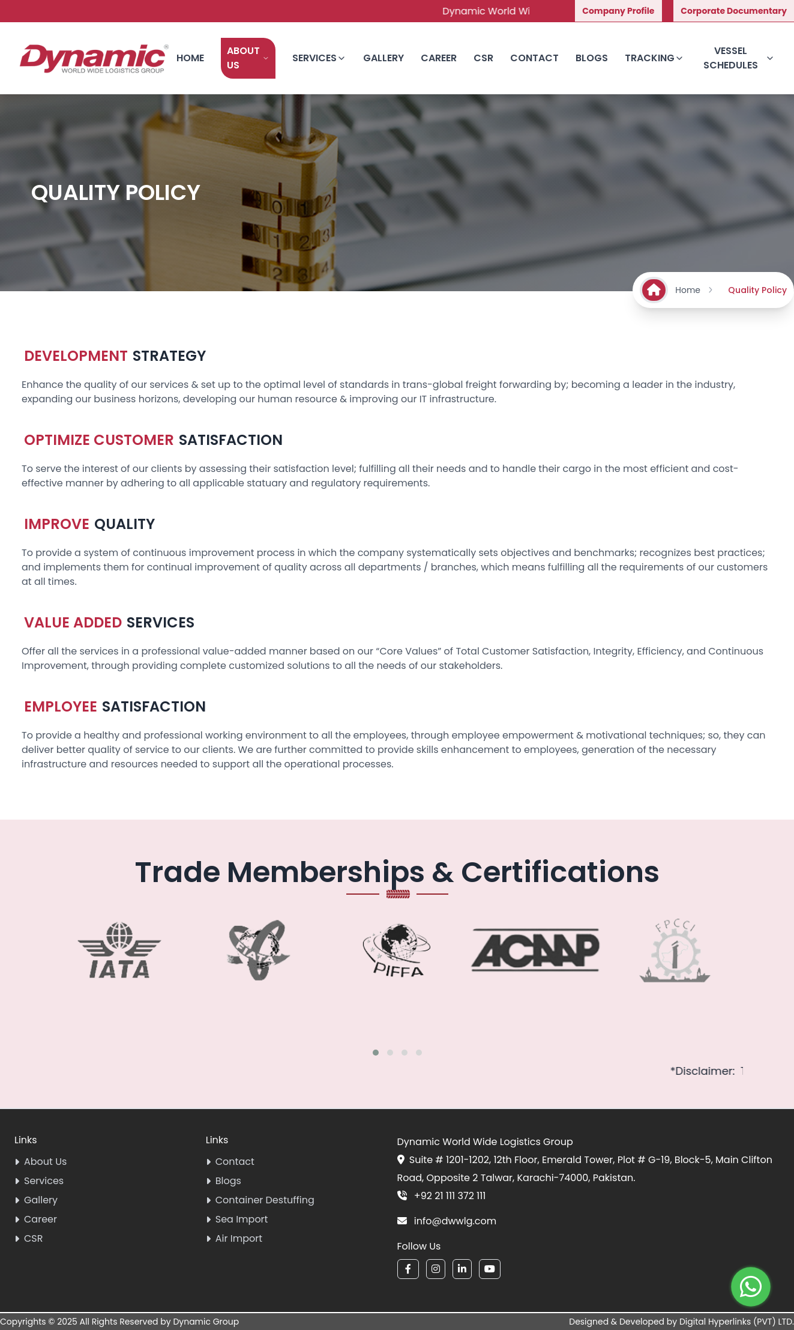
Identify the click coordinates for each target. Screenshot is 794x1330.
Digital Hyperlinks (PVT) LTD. (736, 1322)
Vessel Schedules (739, 58)
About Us (248, 58)
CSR (483, 58)
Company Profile (618, 11)
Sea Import (237, 1219)
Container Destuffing (260, 1200)
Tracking (654, 58)
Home (190, 58)
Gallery (383, 58)
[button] (375, 1053)
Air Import (234, 1238)
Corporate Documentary (734, 11)
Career (439, 58)
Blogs (592, 58)
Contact (534, 58)
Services (319, 58)
